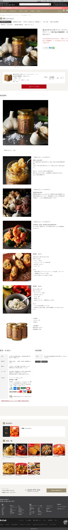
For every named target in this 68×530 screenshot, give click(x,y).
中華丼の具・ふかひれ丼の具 (7, 24)
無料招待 (38, 11)
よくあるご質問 (53, 524)
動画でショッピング (33, 505)
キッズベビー (40, 512)
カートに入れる (35, 86)
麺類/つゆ (11, 505)
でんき (44, 520)
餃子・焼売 (46, 21)
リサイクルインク (49, 507)
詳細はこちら (16, 357)
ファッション (40, 507)
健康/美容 (20, 514)
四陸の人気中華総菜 (54, 21)
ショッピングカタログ (61, 506)
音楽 (38, 508)
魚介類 (3, 508)
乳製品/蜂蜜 (12, 512)
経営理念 (7, 524)
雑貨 (30, 514)
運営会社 (1, 524)
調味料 (3, 15)
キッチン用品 (32, 511)
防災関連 (47, 508)
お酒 (11, 508)
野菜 (2, 511)
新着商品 (33, 11)
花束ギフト (31, 507)
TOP (0, 15)
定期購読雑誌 (32, 508)
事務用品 (39, 511)
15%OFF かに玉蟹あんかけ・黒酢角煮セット (32, 21)
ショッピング (21, 520)
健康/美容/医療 (49, 511)
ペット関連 (40, 505)
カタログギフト (21, 512)
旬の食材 (20, 508)
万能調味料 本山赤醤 (17, 21)
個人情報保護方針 (14, 524)
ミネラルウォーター (13, 507)
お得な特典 (50, 520)
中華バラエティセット (29, 24)
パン (11, 514)
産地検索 (20, 511)
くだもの (3, 507)
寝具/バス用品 (32, 512)
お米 (2, 505)
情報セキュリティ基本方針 (25, 524)
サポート (56, 520)
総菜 (19, 507)
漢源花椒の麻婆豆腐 (19, 24)
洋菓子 (3, 512)
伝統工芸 (39, 514)
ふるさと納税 (28, 520)
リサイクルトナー (49, 505)
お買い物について (60, 508)
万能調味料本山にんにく (6, 21)
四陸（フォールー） (8, 18)
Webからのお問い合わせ (56, 490)
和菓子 (3, 514)
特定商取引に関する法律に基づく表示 (40, 524)
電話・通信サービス (37, 520)
